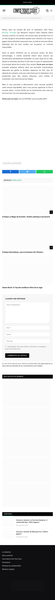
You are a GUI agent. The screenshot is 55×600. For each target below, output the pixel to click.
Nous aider (27, 2)
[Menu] (4, 10)
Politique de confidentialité (11, 566)
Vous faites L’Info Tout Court (12, 559)
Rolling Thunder (9, 33)
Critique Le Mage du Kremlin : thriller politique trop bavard (26, 217)
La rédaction (6, 552)
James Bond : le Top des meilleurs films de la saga (22, 288)
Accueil (4, 18)
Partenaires (6, 562)
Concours (8, 514)
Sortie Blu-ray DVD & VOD (12, 163)
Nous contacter (7, 555)
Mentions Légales (8, 569)
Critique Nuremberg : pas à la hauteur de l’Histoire (22, 252)
